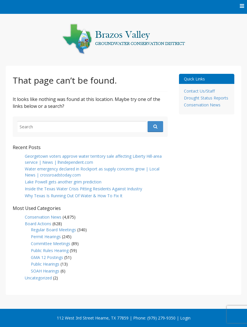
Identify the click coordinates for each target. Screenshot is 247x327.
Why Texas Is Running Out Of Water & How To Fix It (73, 195)
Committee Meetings (50, 243)
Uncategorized (38, 278)
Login (185, 318)
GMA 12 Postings (47, 257)
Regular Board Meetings (53, 229)
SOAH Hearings (45, 271)
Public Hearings (45, 264)
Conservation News (43, 217)
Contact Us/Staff (199, 91)
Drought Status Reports (206, 98)
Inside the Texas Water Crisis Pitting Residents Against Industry (83, 188)
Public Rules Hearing (50, 250)
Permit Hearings (46, 236)
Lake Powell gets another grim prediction (63, 182)
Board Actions (38, 223)
